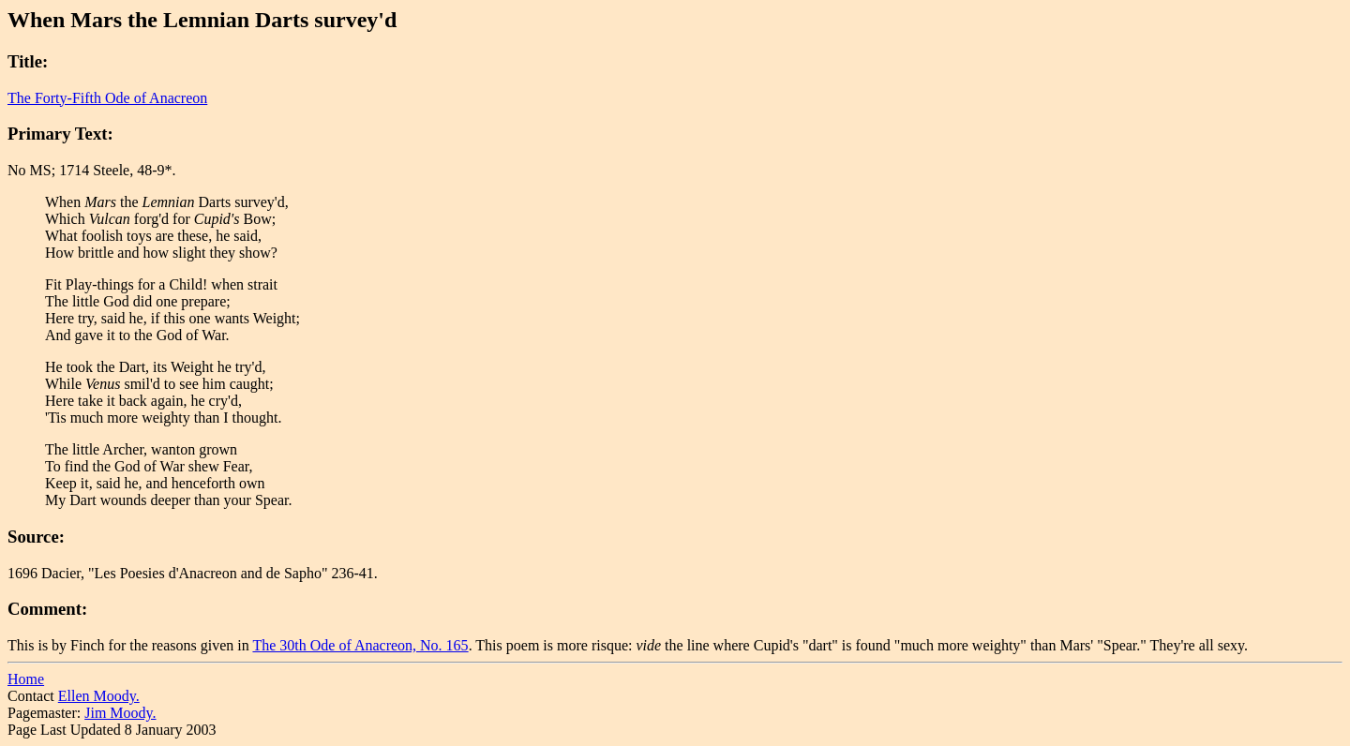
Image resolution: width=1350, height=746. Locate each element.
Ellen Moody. (99, 696)
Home (26, 679)
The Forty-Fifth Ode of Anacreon (107, 98)
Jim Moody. (120, 713)
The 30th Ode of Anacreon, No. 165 (360, 645)
